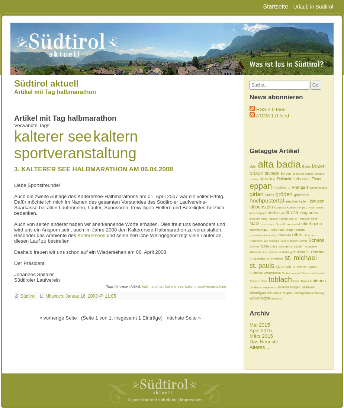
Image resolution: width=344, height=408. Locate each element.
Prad (281, 229)
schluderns (286, 246)
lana (252, 213)
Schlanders (268, 246)
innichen (291, 201)
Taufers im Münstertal (313, 273)
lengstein (255, 218)
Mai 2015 (260, 325)
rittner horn (310, 235)
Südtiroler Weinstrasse (265, 273)
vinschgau (258, 293)
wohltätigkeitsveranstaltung (309, 293)
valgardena (269, 287)
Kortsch (291, 207)
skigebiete (310, 246)
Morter (314, 218)
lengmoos (308, 212)
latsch (271, 213)
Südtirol (28, 296)
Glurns (269, 195)
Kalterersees (91, 235)
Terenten (254, 281)
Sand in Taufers (289, 241)
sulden (313, 267)
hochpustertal (267, 200)
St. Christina (315, 252)
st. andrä (299, 252)
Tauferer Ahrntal (291, 273)
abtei (253, 166)
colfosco (319, 173)
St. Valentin (300, 267)
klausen (317, 201)
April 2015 (261, 330)
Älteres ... (260, 347)
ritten (297, 234)
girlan (256, 194)
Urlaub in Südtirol (313, 7)
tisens (264, 281)
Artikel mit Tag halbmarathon (55, 92)
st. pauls (262, 265)
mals (264, 218)
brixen (256, 173)
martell (283, 218)
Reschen (285, 235)
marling (273, 218)
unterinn (318, 280)
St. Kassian (258, 259)
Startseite (275, 6)
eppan (261, 186)
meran (294, 218)
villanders (308, 287)
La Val (280, 213)
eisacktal (303, 179)
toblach (280, 279)
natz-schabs (267, 224)
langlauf (261, 213)
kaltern (115, 136)
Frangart (300, 187)
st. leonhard (275, 259)
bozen (319, 166)
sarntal (303, 241)
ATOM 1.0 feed (272, 116)
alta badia (279, 164)
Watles (277, 293)
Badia (306, 166)
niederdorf (293, 224)
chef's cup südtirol (303, 173)
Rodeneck (256, 241)
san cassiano (271, 241)
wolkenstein (260, 298)
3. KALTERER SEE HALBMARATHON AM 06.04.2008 (93, 169)
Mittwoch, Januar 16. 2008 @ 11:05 (80, 296)
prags (289, 229)
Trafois (304, 281)
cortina (254, 179)
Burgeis (286, 173)
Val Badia (255, 287)
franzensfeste (318, 188)
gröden (284, 194)
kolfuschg (279, 207)
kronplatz (303, 207)
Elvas (316, 179)
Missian (304, 218)
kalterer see (53, 136)
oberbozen (311, 223)
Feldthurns (281, 187)
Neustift (281, 224)
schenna (254, 246)
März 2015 (261, 336)
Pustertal (300, 230)
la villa (292, 212)
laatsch (320, 207)
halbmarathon (152, 286)
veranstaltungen (289, 287)
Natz (254, 223)
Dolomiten (286, 179)
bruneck (272, 173)
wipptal (287, 293)
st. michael (300, 258)
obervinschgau (259, 229)
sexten (298, 246)
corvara (268, 178)
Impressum (191, 400)
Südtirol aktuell (46, 83)
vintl (269, 293)
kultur (312, 207)
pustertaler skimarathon (263, 235)
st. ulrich (283, 266)
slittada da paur (258, 252)
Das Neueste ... (267, 341)
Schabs (316, 240)
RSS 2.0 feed (271, 109)
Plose (273, 229)
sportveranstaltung (75, 153)
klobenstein (261, 207)
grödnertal (301, 195)
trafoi (296, 281)
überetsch (276, 298)
